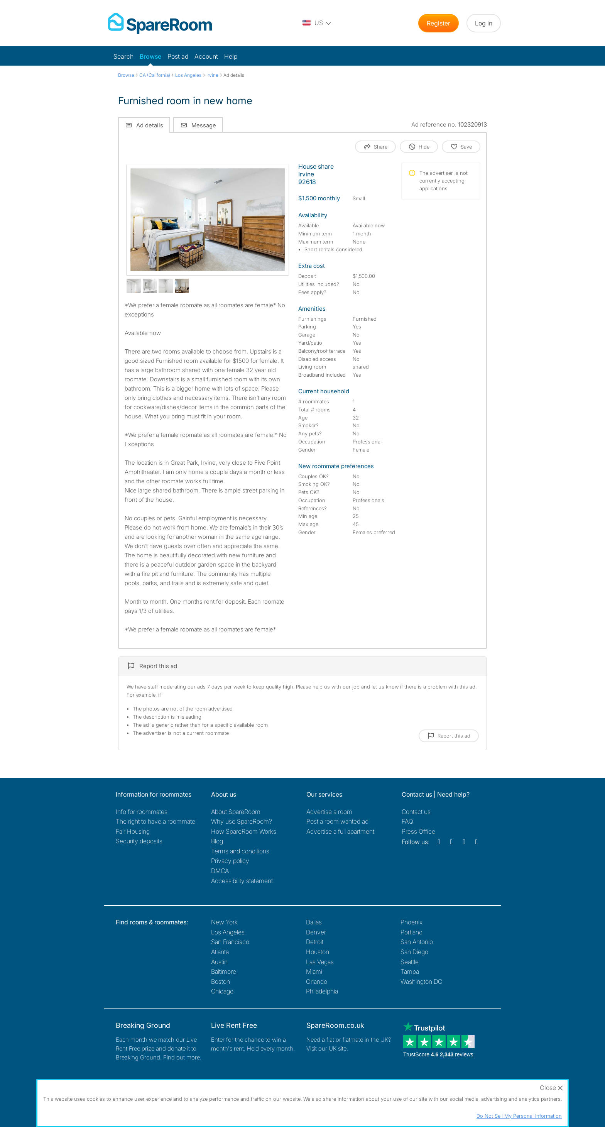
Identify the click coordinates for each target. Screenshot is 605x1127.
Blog (217, 841)
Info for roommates (141, 812)
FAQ (407, 821)
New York (224, 922)
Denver (316, 932)
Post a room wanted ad (337, 821)
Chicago (222, 991)
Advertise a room (329, 812)
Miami (314, 971)
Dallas (314, 922)
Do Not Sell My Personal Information (519, 1116)
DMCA (220, 871)
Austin (219, 962)
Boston (220, 981)
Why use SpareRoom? (241, 821)
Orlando (316, 981)
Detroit (314, 942)
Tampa (410, 971)
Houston (317, 952)
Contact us (416, 812)
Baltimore (223, 971)
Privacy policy (230, 861)
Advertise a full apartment (340, 831)
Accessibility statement (242, 881)
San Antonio (417, 942)
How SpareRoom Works (243, 831)
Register (438, 23)
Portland (411, 932)
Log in (483, 23)
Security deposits (139, 841)
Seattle (410, 962)
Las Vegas (320, 962)
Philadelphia (322, 991)
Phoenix (411, 922)
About (235, 812)
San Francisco (230, 942)
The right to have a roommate (155, 821)
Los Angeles (228, 932)
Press (418, 831)
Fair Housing (133, 831)
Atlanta (220, 952)
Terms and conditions (240, 851)
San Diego (414, 952)
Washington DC (421, 981)
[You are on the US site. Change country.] (317, 23)
